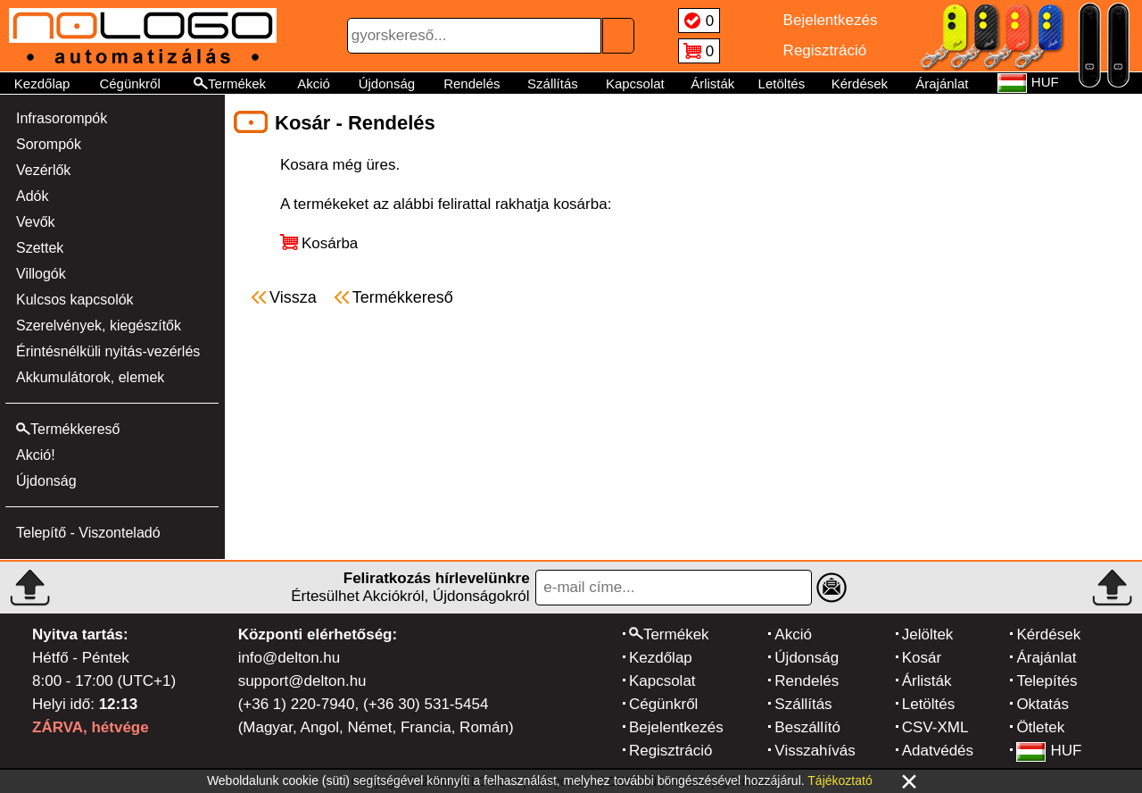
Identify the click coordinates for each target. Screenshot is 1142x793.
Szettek (39, 247)
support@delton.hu (302, 680)
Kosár (921, 657)
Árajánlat (941, 83)
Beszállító (807, 727)
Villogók (41, 273)
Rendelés (471, 83)
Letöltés (782, 83)
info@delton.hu (289, 657)
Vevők (35, 222)
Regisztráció (671, 750)
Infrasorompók (61, 118)
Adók (32, 196)
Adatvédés (937, 750)
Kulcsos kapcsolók (75, 299)
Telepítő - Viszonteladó (88, 532)
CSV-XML (935, 727)
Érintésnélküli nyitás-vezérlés (108, 351)
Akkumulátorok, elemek (90, 377)
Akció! (35, 455)
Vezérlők (43, 170)
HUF (1048, 750)
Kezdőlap (42, 83)
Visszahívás (814, 750)
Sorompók (48, 144)
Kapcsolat (635, 83)
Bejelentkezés (676, 727)
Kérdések (860, 83)
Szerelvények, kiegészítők (98, 325)
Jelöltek (928, 634)
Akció (313, 83)
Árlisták (712, 83)
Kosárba (330, 243)
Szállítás (552, 83)
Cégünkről (129, 83)
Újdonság (387, 83)
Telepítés (1046, 680)
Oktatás (1042, 704)
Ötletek (1040, 727)
